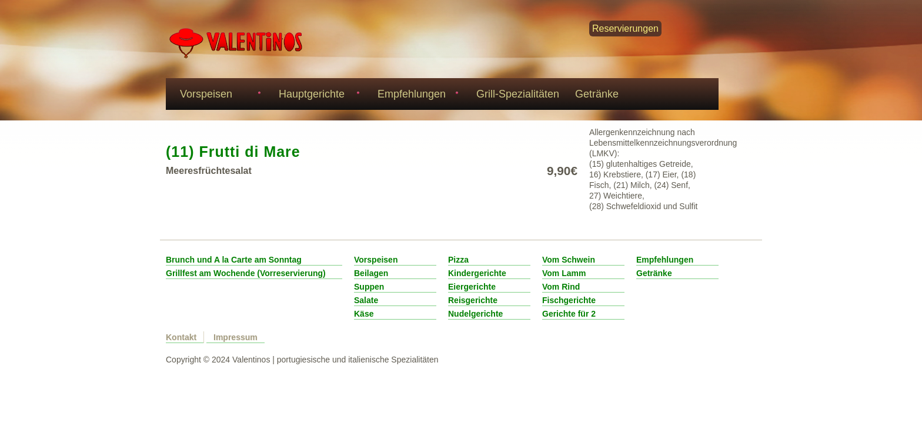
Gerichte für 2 (569, 313)
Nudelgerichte (475, 313)
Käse (363, 313)
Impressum (235, 337)
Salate (366, 300)
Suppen (369, 286)
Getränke (597, 94)
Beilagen (371, 273)
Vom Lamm (564, 273)
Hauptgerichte (317, 95)
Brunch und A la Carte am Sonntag (234, 259)
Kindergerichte (477, 273)
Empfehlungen (416, 95)
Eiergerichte (472, 286)
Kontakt (181, 337)
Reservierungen (625, 28)
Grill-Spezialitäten (517, 94)
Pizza (458, 259)
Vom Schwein (568, 259)
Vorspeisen (218, 95)
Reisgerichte (472, 300)
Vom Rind (561, 286)
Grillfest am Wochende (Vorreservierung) (246, 273)
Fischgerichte (569, 300)
